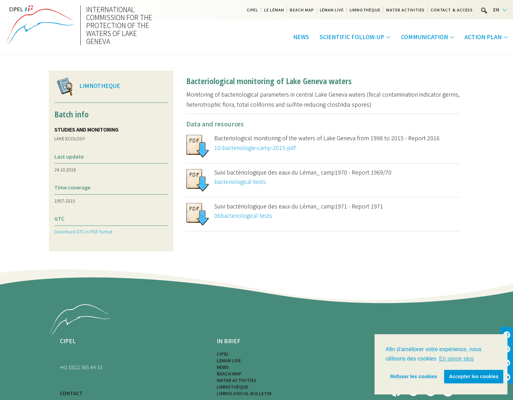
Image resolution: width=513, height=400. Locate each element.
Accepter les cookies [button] (473, 376)
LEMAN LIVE (229, 360)
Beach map (302, 9)
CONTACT (71, 393)
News (301, 37)
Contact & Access (452, 9)
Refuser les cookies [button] (413, 376)
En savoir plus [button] (456, 359)
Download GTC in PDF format (83, 231)
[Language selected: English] (500, 9)
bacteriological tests (240, 181)
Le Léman (274, 9)
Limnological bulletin (244, 393)
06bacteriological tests (243, 215)
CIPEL (252, 9)
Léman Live (332, 9)
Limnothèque (365, 9)
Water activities (405, 9)
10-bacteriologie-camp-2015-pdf (255, 147)
